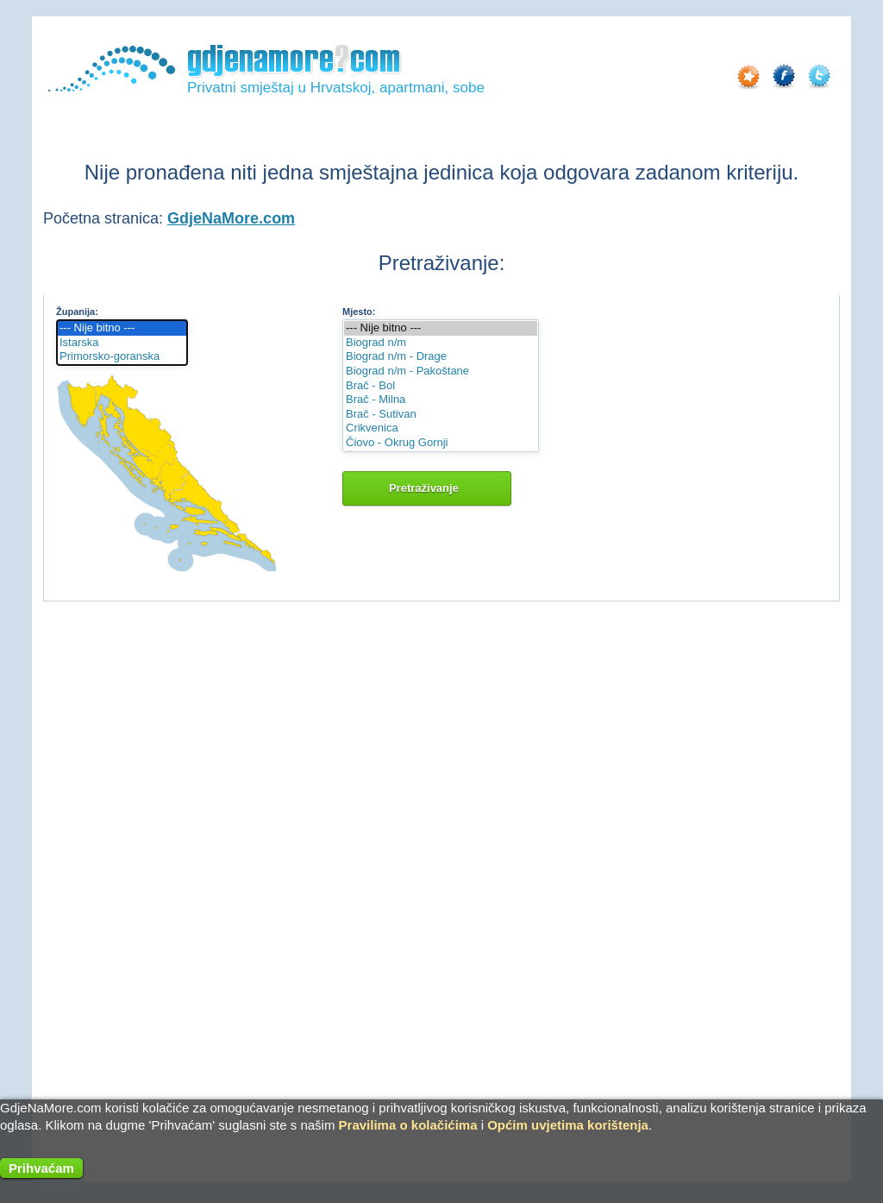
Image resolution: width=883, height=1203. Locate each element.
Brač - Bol (440, 386)
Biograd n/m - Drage (440, 357)
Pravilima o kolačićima (408, 1125)
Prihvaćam (41, 1168)
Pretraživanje (426, 488)
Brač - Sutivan (440, 414)
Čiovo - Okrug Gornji (440, 443)
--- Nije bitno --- (122, 328)
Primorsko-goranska (122, 357)
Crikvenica (440, 428)
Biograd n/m (440, 343)
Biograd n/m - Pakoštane (440, 371)
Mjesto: (359, 311)
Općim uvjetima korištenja (567, 1125)
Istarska (122, 343)
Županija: (77, 311)
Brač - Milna (440, 400)
